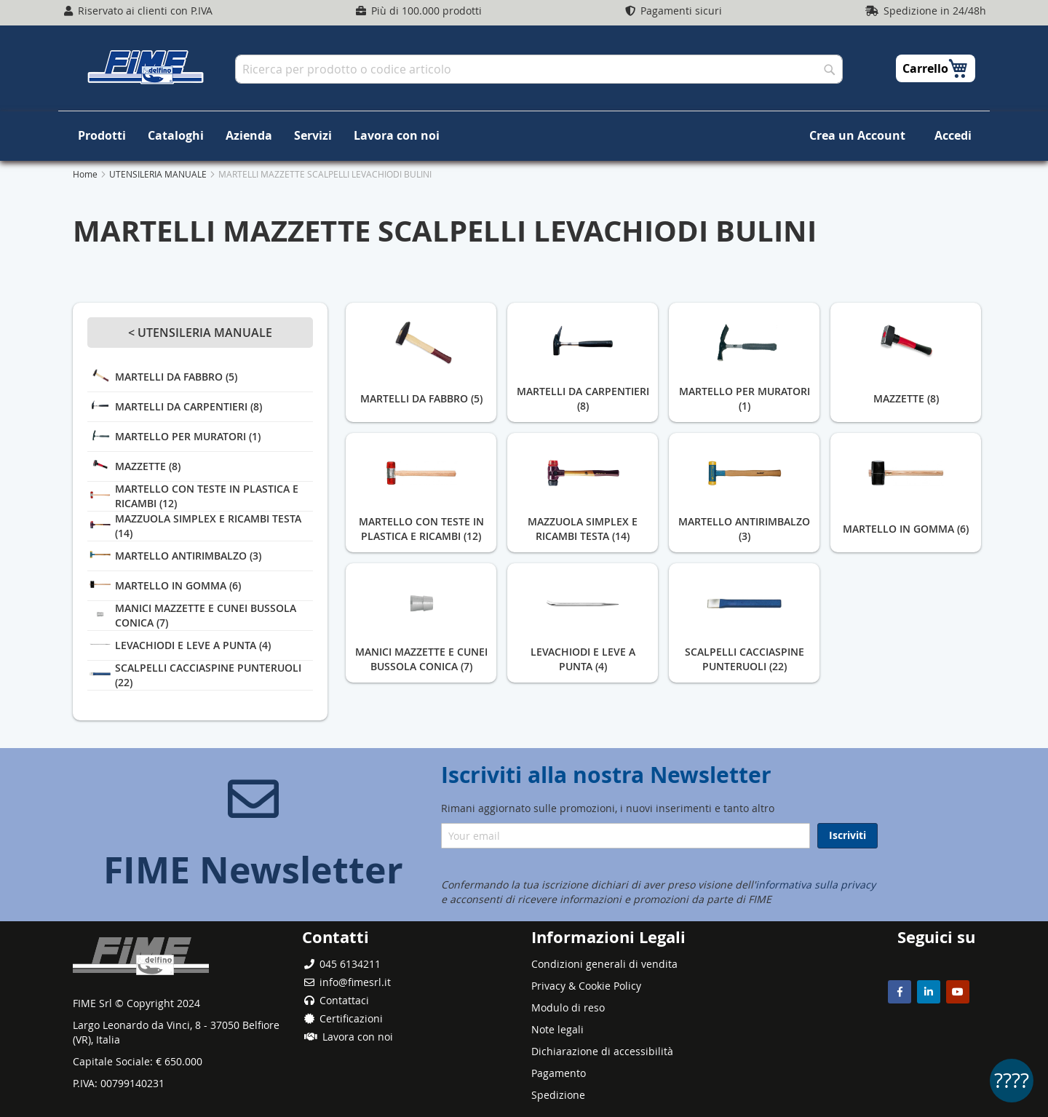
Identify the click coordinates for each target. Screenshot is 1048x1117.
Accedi (953, 135)
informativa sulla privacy (815, 884)
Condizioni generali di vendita (604, 964)
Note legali (557, 1029)
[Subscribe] (847, 835)
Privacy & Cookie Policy (586, 986)
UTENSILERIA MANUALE (159, 174)
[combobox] (539, 69)
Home (86, 174)
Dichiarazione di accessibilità (602, 1051)
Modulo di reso (568, 1007)
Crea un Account (857, 135)
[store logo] (145, 66)
